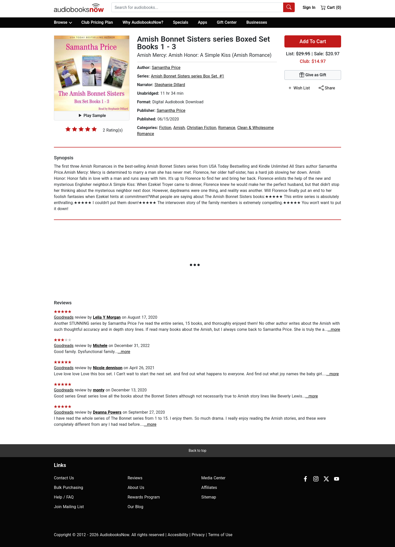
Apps (202, 22)
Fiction (165, 127)
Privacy (198, 534)
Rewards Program (144, 497)
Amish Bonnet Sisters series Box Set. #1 (187, 76)
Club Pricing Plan (97, 22)
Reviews (135, 478)
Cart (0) (331, 7)
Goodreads (64, 317)
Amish (179, 127)
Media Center (213, 478)
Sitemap (208, 497)
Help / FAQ (64, 497)
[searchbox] (197, 7)
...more (333, 329)
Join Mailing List (69, 506)
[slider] (81, 129)
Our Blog (135, 506)
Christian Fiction (201, 127)
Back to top (197, 451)
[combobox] (203, 7)
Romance (226, 127)
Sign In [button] (309, 7)
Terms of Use (220, 534)
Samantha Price (166, 67)
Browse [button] (63, 22)
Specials (180, 22)
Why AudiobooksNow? (143, 22)
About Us (136, 487)
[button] (91, 73)
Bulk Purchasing (68, 487)
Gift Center (227, 22)
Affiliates (209, 487)
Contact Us (64, 478)
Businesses (256, 22)
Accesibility (178, 534)
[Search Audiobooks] (289, 7)
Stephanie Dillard (169, 84)
